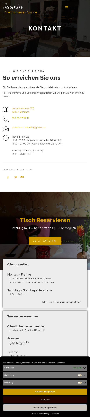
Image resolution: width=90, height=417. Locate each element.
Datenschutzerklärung (40, 414)
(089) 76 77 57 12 (17, 356)
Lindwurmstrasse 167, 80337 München (19, 343)
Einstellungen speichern (44, 407)
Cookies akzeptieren (45, 391)
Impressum (55, 414)
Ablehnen (45, 399)
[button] (66, 7)
